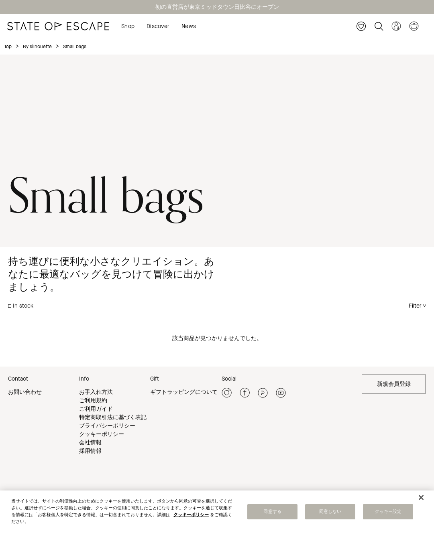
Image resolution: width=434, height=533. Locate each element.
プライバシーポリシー (107, 426)
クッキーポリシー (101, 434)
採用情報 (90, 451)
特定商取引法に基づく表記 (113, 417)
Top (8, 46)
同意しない (330, 512)
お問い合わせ (25, 392)
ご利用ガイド (96, 409)
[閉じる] (421, 498)
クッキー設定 (388, 512)
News (188, 26)
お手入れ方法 (96, 392)
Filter (415, 306)
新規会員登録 (394, 384)
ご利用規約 (93, 400)
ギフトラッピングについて (184, 392)
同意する (272, 512)
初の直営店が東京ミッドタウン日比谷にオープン (217, 7)
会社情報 (90, 442)
